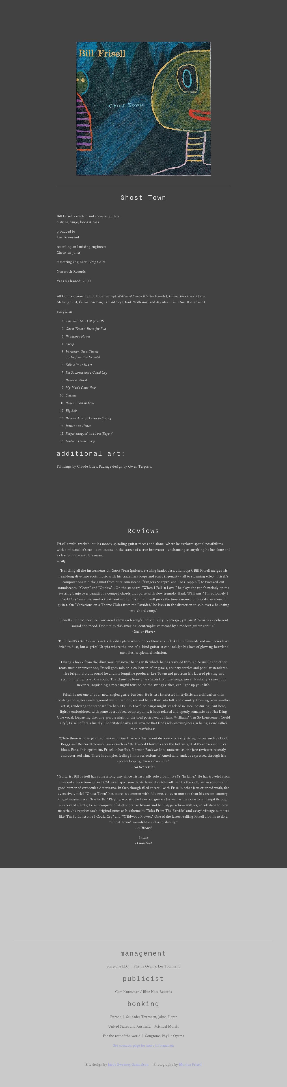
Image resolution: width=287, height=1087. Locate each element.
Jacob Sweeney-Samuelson (128, 1064)
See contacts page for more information (143, 1045)
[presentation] (78, 499)
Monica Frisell (190, 1064)
